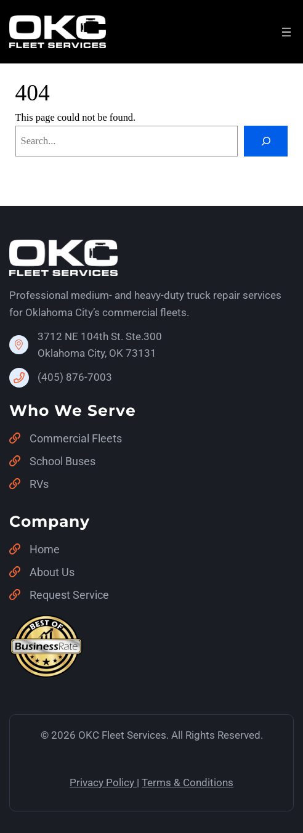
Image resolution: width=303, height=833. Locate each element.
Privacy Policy (102, 782)
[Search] (266, 141)
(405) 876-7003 (75, 377)
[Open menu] (286, 32)
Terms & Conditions (187, 782)
